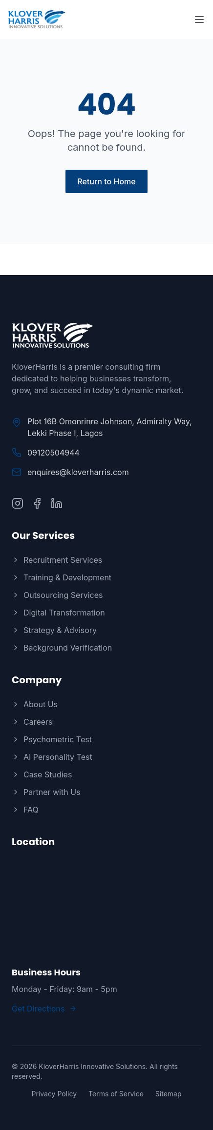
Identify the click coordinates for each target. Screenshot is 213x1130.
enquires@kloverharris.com (78, 472)
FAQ (25, 809)
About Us (35, 704)
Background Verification (62, 648)
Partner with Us (46, 792)
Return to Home (106, 181)
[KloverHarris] (106, 335)
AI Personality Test (52, 757)
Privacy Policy (54, 1094)
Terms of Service (116, 1094)
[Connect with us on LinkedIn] (57, 503)
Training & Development (61, 577)
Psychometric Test (52, 739)
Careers (32, 722)
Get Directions (44, 1008)
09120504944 (53, 452)
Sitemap (168, 1094)
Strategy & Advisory (54, 630)
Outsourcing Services (57, 595)
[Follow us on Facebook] (37, 503)
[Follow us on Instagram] (17, 503)
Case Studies (42, 774)
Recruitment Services (57, 560)
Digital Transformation (58, 612)
